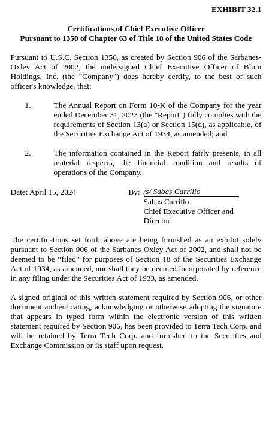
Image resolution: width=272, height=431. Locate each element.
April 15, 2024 (52, 191)
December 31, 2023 (106, 114)
